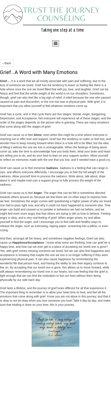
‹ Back (7, 63)
